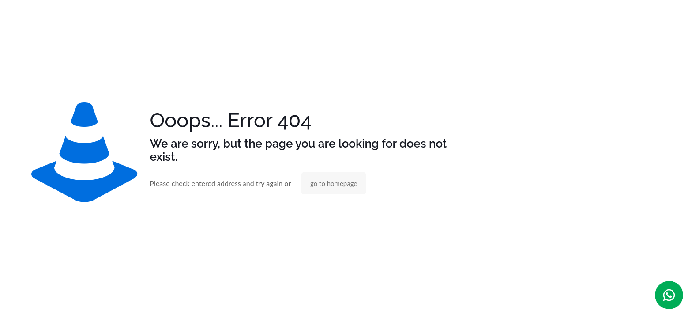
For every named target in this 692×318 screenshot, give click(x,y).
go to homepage (333, 183)
